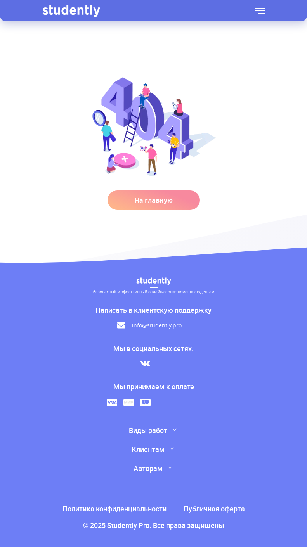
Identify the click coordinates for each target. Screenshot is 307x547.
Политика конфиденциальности (114, 508)
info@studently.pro (157, 325)
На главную (154, 200)
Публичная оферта (214, 508)
